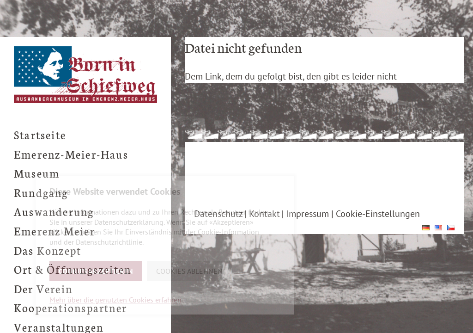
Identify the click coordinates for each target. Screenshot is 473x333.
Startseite (40, 134)
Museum (37, 172)
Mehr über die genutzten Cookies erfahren (115, 299)
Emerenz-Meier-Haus (71, 153)
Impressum (307, 214)
